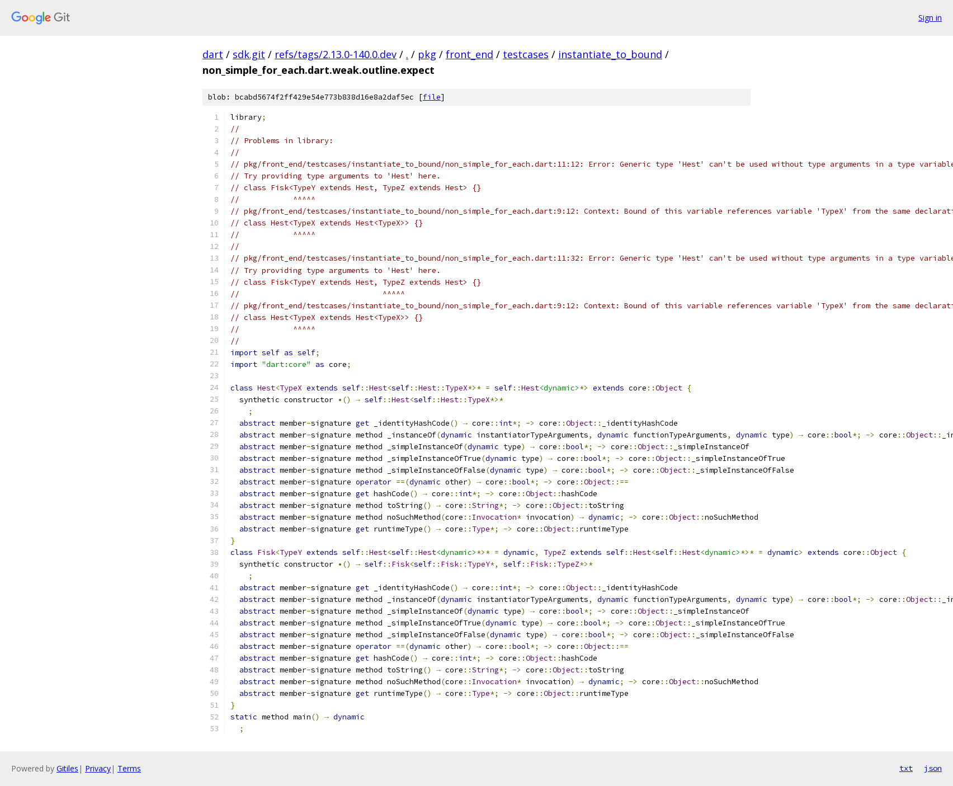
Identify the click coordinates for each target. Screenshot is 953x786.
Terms (129, 768)
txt (906, 768)
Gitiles (67, 768)
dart (212, 54)
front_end (469, 54)
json (933, 768)
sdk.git (249, 54)
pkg (427, 54)
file (432, 97)
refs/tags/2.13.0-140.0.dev (336, 54)
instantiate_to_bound (610, 54)
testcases (526, 54)
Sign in (930, 17)
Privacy (98, 768)
